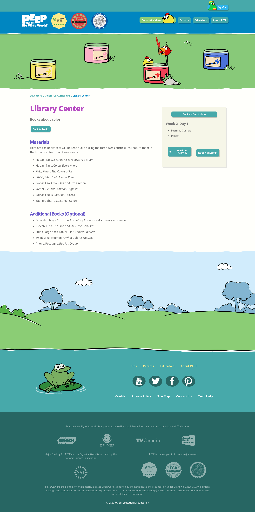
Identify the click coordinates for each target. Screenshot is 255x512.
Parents (184, 20)
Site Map (163, 396)
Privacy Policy (141, 396)
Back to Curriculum (194, 114)
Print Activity (41, 129)
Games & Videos (157, 20)
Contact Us (184, 396)
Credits (120, 396)
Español (217, 7)
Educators (201, 20)
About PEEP (220, 20)
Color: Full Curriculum (57, 95)
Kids (134, 366)
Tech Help (205, 396)
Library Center (81, 95)
